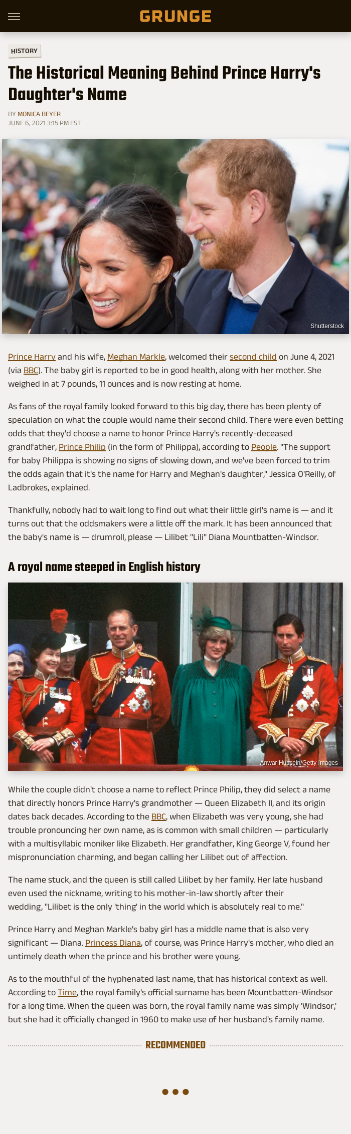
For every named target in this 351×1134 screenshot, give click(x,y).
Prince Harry (32, 357)
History (24, 50)
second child (253, 357)
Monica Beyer (39, 114)
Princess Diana (113, 943)
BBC (31, 370)
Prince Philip (82, 447)
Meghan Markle (136, 357)
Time (67, 992)
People (264, 447)
